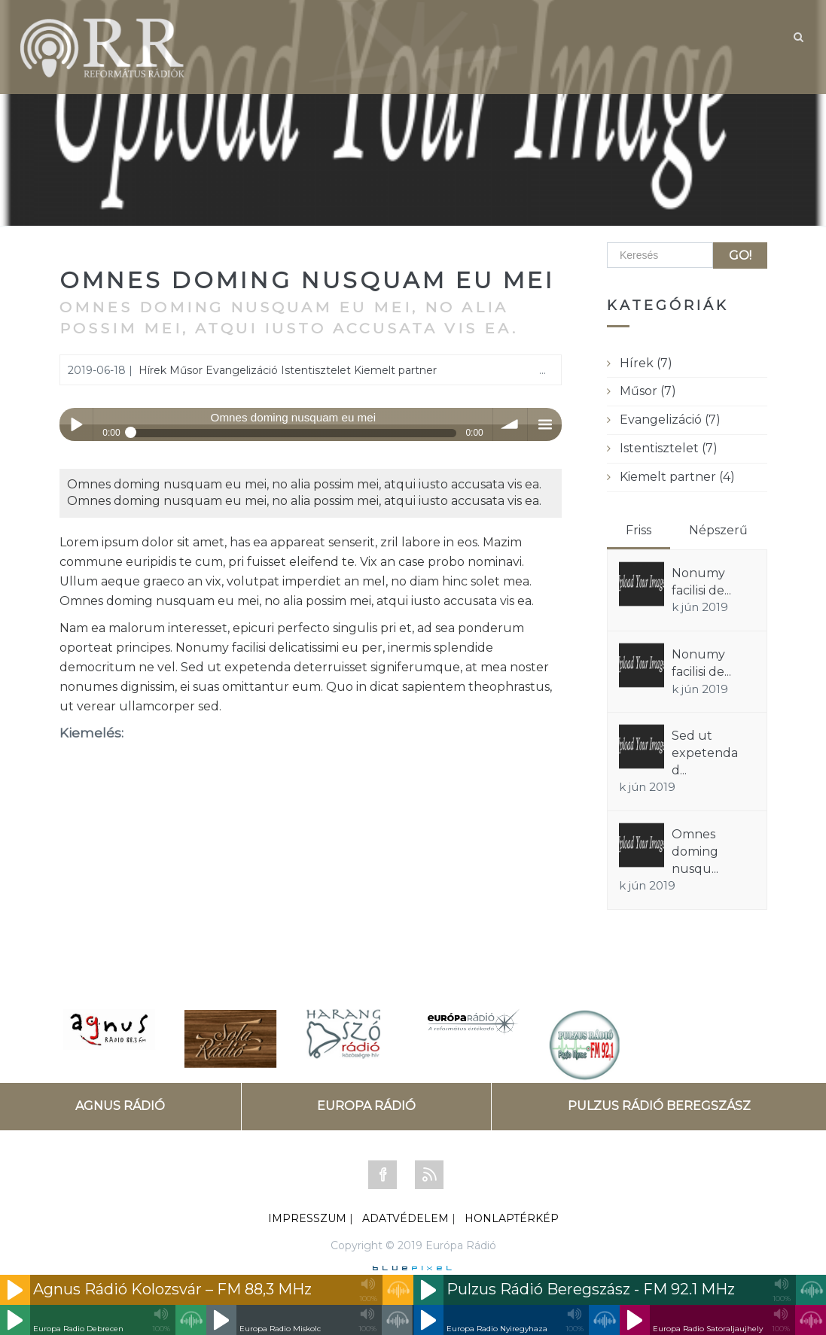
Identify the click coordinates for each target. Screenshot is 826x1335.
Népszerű (718, 530)
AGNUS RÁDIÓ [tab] (120, 1106)
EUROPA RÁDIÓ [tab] (366, 1106)
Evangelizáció (242, 370)
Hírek (152, 370)
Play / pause (76, 425)
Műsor (186, 370)
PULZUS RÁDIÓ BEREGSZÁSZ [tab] (659, 1106)
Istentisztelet (316, 370)
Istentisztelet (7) (669, 448)
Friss (638, 530)
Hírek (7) (646, 363)
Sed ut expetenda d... (705, 752)
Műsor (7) (648, 391)
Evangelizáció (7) (670, 419)
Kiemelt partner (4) (677, 477)
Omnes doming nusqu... (695, 851)
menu (545, 425)
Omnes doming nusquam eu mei (307, 280)
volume (510, 425)
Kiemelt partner (395, 370)
